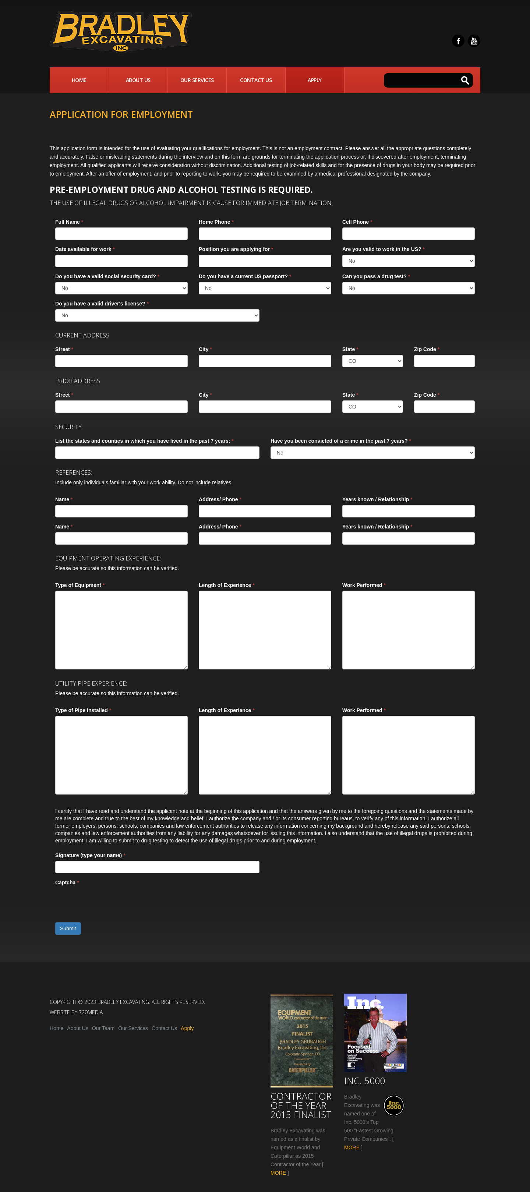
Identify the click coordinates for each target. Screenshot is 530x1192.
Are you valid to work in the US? (383, 249)
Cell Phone (357, 222)
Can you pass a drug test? (376, 276)
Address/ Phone (220, 499)
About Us (138, 80)
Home (79, 80)
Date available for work (85, 249)
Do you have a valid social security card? (107, 276)
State (350, 349)
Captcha (67, 882)
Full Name (69, 222)
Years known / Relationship (377, 499)
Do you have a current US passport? (245, 276)
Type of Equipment (80, 585)
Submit (68, 928)
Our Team (103, 1028)
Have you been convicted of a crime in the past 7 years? (341, 441)
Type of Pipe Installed (83, 710)
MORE (278, 1173)
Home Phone (216, 222)
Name (64, 499)
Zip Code (426, 349)
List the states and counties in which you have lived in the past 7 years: (144, 441)
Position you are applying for (236, 249)
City (205, 349)
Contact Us (256, 80)
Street (64, 349)
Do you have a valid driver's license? (102, 304)
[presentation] (111, 902)
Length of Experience (227, 585)
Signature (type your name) (90, 855)
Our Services (197, 80)
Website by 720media (76, 1012)
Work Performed (364, 585)
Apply (315, 80)
